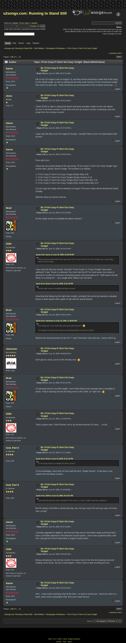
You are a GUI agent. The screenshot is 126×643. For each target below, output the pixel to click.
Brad (8, 208)
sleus (9, 95)
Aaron (9, 68)
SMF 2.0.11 (52, 639)
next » (119, 53)
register (34, 23)
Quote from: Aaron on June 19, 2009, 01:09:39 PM (55, 255)
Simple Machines (74, 639)
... (18, 57)
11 (20, 57)
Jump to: (90, 621)
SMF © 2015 (62, 639)
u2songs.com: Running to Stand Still (35, 13)
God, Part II (12, 447)
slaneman (11, 348)
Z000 (8, 243)
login (27, 23)
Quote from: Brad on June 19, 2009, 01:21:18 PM (54, 284)
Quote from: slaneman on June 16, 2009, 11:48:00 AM (56, 321)
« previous (113, 53)
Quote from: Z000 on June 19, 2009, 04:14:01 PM (54, 496)
